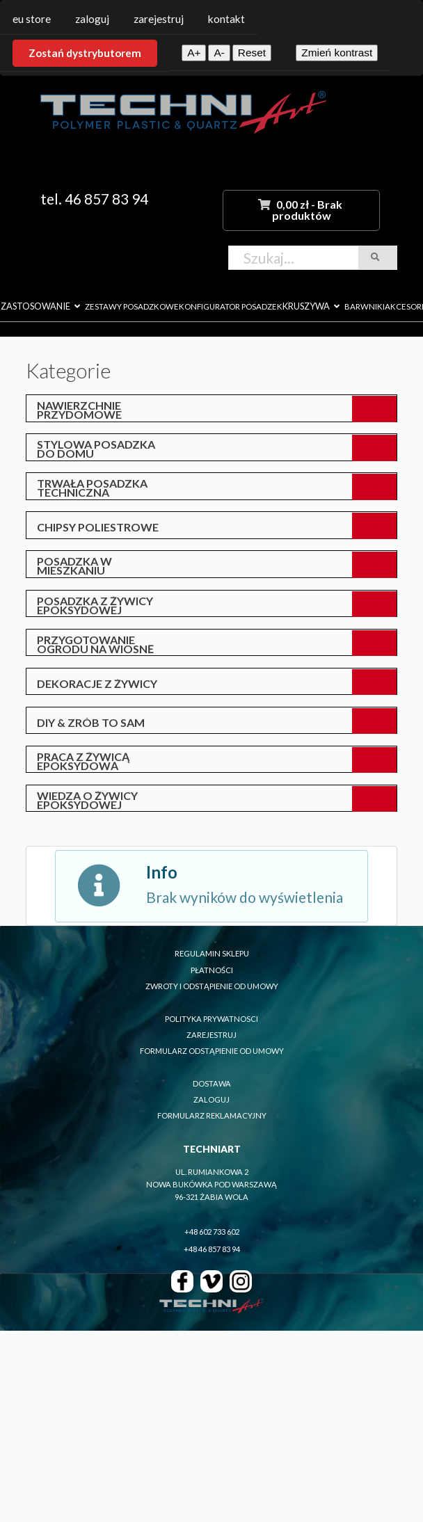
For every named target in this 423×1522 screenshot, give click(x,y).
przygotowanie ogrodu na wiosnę (95, 644)
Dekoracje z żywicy (97, 683)
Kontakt (226, 19)
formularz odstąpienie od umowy (212, 1050)
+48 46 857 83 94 (212, 1248)
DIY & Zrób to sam (91, 722)
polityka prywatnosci (211, 1018)
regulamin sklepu (212, 953)
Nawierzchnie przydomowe (79, 410)
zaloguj (211, 1099)
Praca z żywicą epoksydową (83, 761)
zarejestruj (211, 1034)
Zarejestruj (159, 19)
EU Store (32, 19)
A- (219, 52)
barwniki (364, 306)
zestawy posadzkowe (132, 306)
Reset (252, 52)
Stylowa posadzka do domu (96, 449)
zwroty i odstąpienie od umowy (211, 986)
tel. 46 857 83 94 (94, 198)
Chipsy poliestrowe (98, 526)
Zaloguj (92, 19)
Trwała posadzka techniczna (92, 488)
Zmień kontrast (336, 52)
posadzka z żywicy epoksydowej (95, 605)
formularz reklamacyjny (211, 1115)
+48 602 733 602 (211, 1231)
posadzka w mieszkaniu (74, 565)
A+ (193, 52)
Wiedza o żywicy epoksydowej (87, 800)
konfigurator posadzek (230, 306)
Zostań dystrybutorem (85, 53)
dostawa (212, 1083)
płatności (212, 970)
